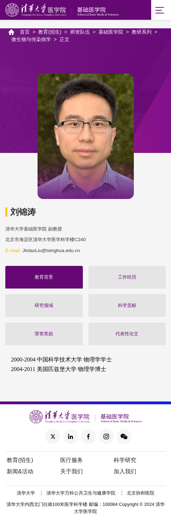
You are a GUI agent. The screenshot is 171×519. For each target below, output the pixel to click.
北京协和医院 (140, 493)
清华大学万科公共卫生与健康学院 (80, 493)
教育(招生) (49, 32)
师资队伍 (80, 32)
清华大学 (26, 493)
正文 (64, 39)
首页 (25, 32)
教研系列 (142, 32)
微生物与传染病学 (31, 39)
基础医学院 (110, 32)
